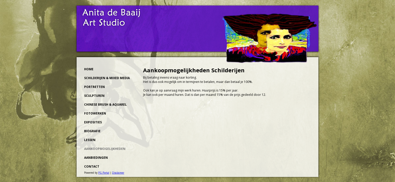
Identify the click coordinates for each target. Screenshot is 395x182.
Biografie (92, 131)
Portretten (94, 87)
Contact (91, 166)
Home (88, 69)
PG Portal (103, 172)
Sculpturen (94, 96)
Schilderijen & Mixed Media (107, 78)
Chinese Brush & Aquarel (105, 104)
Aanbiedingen (96, 157)
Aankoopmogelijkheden (104, 149)
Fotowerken (95, 113)
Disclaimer (118, 172)
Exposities (93, 122)
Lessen (89, 140)
